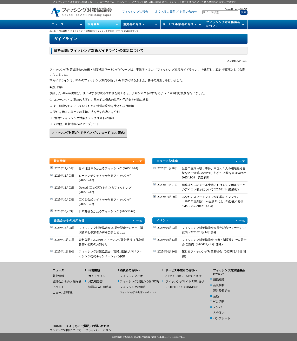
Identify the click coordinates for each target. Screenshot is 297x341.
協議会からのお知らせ (98, 220)
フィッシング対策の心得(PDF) (139, 281)
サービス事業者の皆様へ (180, 20)
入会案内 (219, 312)
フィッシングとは (131, 275)
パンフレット (221, 318)
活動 (216, 296)
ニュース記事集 (201, 161)
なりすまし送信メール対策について (183, 276)
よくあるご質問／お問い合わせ (89, 326)
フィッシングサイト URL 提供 (184, 281)
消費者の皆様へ (134, 20)
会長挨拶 (219, 285)
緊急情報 (98, 161)
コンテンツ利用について (65, 330)
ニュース (58, 20)
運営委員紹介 (221, 290)
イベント (201, 220)
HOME (52, 31)
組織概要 (219, 279)
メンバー (219, 307)
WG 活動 (218, 301)
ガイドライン (76, 31)
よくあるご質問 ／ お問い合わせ (174, 10)
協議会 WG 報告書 (100, 287)
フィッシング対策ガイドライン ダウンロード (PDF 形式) (88, 132)
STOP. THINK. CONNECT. (181, 287)
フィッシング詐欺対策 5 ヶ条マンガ (138, 292)
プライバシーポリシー (99, 330)
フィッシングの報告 (133, 10)
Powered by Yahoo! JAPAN (236, 7)
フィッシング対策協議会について (223, 21)
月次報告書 (95, 281)
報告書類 (93, 20)
